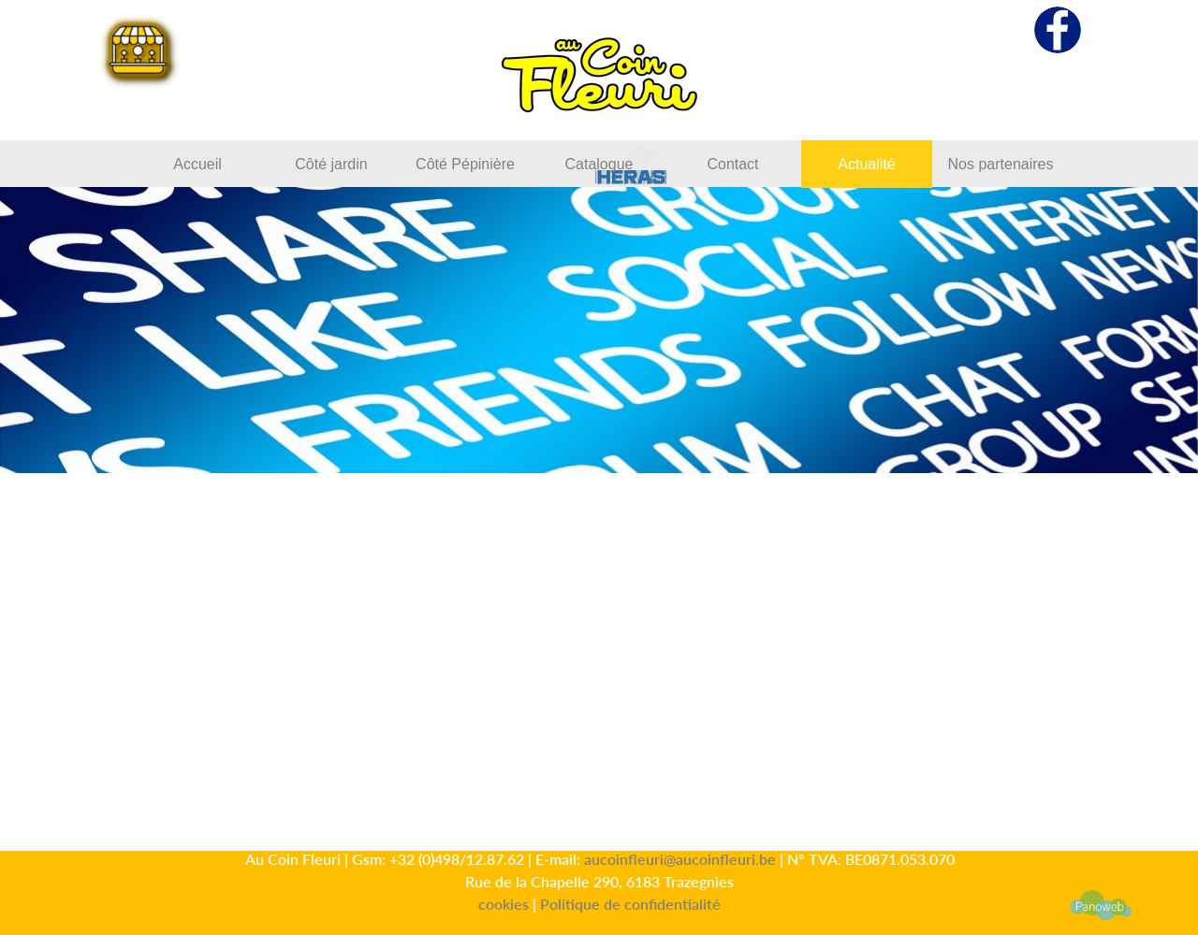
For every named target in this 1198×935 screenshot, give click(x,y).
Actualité (866, 164)
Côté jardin (331, 164)
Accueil (197, 164)
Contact (732, 164)
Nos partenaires (1001, 164)
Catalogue (599, 164)
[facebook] (1057, 30)
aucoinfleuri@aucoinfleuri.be (680, 859)
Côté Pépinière (465, 164)
